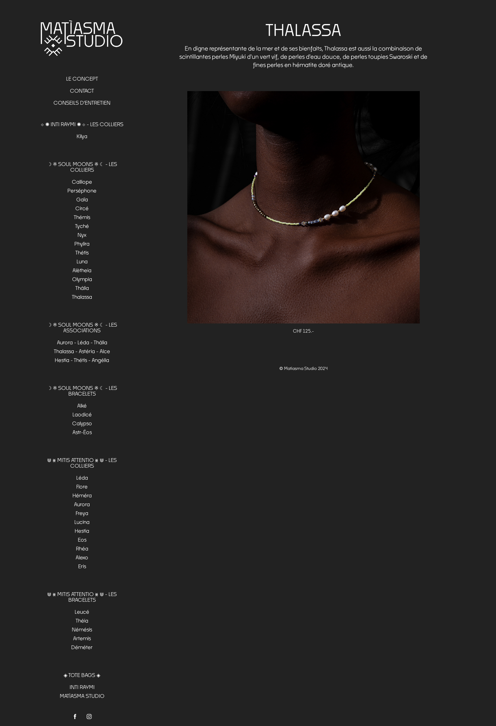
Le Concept (82, 79)
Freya (82, 513)
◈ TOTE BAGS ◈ (82, 675)
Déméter (82, 647)
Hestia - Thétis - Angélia (82, 360)
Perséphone (81, 191)
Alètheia (81, 270)
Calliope (82, 182)
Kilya (82, 136)
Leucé (82, 612)
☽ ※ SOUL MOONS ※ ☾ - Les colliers (82, 167)
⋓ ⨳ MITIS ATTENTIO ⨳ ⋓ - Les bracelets (82, 597)
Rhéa (82, 548)
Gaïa (82, 199)
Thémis (82, 217)
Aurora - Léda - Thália (82, 342)
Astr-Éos (82, 432)
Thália (82, 288)
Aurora (82, 504)
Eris (82, 566)
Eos (82, 540)
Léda (82, 478)
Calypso (82, 423)
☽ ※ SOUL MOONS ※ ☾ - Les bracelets (82, 391)
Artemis (82, 638)
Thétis (82, 252)
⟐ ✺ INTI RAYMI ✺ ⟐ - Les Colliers (82, 124)
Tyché (82, 226)
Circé (82, 208)
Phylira (82, 244)
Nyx (82, 235)
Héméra (82, 495)
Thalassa (82, 297)
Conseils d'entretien (81, 103)
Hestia (82, 531)
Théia (82, 621)
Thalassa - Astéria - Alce (82, 351)
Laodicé (82, 414)
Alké (82, 406)
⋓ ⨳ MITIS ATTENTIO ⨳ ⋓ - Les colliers (82, 463)
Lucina (82, 522)
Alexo (82, 557)
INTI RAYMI (82, 687)
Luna (82, 261)
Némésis (82, 629)
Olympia (82, 279)
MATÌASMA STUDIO (82, 696)
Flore (82, 486)
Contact (82, 91)
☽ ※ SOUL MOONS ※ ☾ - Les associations (82, 327)
